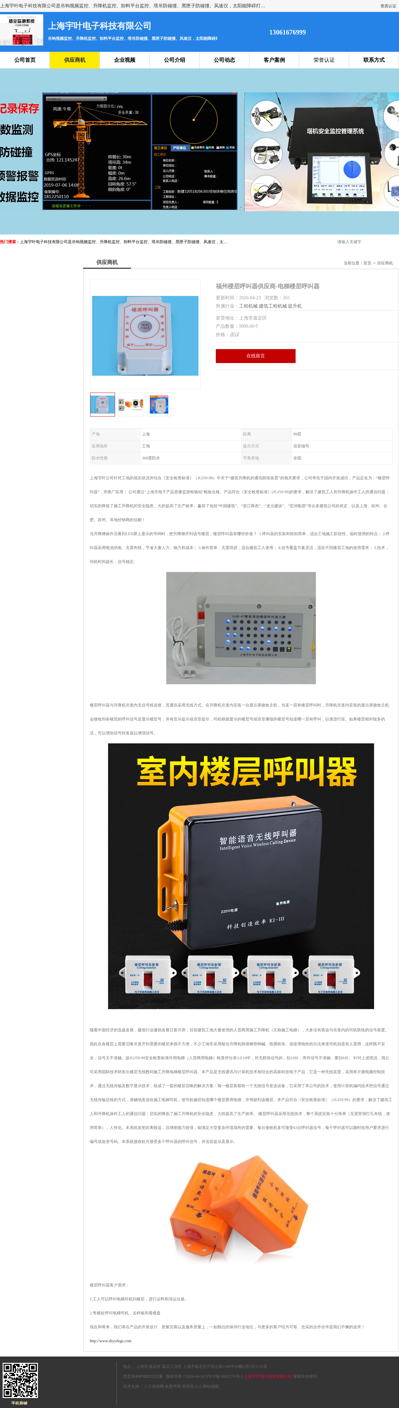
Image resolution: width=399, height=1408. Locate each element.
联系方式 (374, 60)
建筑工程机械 (273, 306)
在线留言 (255, 355)
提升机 (295, 306)
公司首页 (25, 60)
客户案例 (274, 60)
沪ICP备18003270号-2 (224, 1376)
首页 (367, 263)
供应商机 (74, 60)
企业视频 (124, 60)
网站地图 (211, 1386)
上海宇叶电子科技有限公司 (268, 1376)
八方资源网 (154, 1386)
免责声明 (173, 1386)
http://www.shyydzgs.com (110, 1341)
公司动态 (224, 60)
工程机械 (248, 306)
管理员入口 (192, 1386)
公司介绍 (174, 60)
